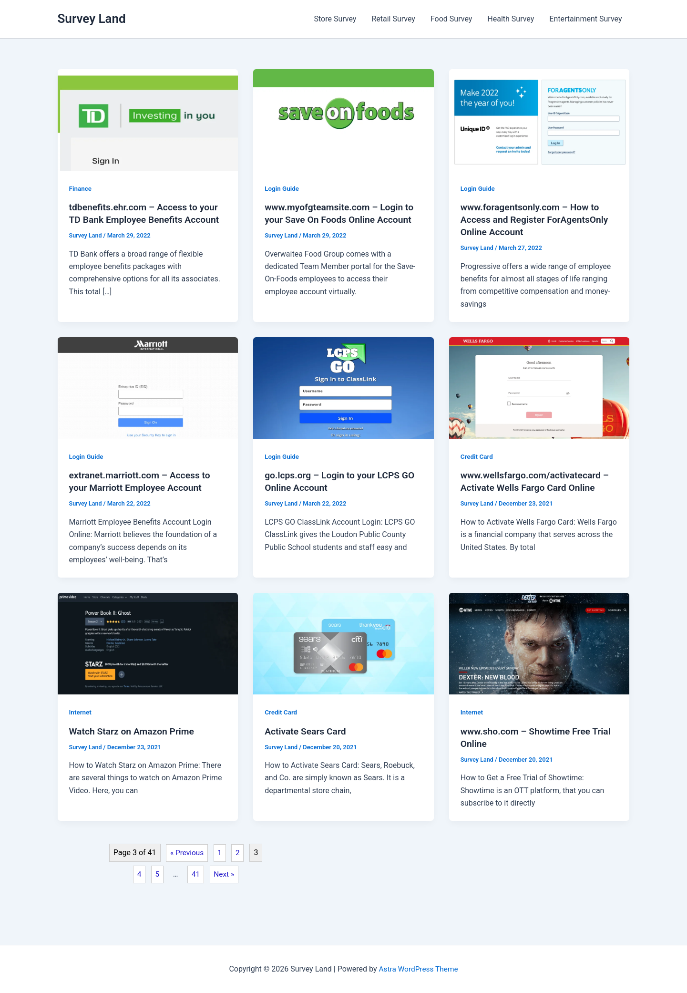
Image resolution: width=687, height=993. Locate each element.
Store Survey (335, 18)
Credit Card (477, 456)
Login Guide (282, 188)
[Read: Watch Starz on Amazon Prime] (148, 643)
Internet (80, 712)
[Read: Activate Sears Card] (343, 643)
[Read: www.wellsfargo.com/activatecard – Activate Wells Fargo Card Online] (539, 387)
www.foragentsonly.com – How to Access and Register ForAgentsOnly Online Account (537, 219)
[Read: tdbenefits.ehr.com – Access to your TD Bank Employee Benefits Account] (148, 119)
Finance (80, 188)
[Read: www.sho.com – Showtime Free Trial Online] (539, 643)
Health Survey (510, 18)
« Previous (189, 852)
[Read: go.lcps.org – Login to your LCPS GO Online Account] (343, 387)
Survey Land (92, 18)
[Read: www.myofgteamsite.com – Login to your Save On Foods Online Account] (343, 119)
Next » (228, 874)
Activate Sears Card (307, 730)
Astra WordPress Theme (418, 968)
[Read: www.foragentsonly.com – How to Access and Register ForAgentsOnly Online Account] (539, 119)
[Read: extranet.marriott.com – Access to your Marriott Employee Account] (148, 387)
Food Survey (451, 18)
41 (199, 874)
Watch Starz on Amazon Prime (134, 730)
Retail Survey (393, 18)
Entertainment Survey (585, 18)
